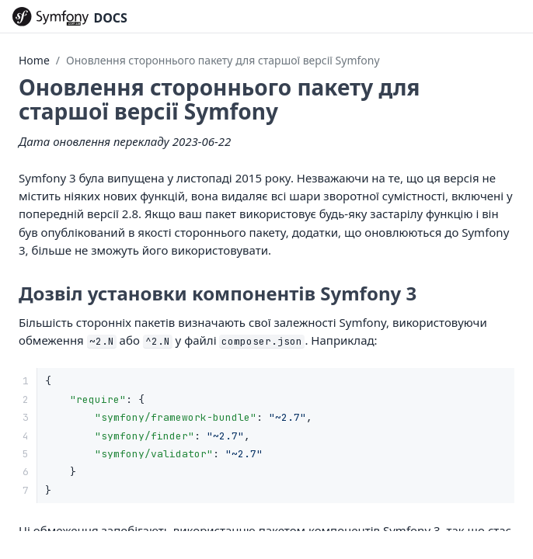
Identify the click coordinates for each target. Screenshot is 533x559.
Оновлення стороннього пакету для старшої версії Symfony (223, 60)
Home (34, 60)
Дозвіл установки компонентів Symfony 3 (217, 293)
